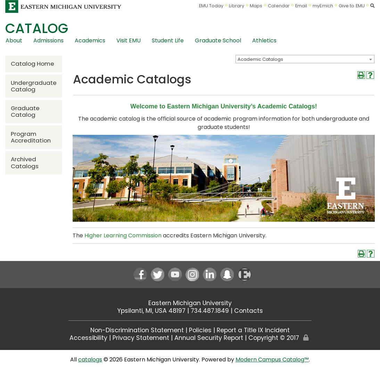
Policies (200, 330)
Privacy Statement (141, 338)
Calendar (279, 6)
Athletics (264, 40)
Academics (90, 40)
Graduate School (218, 40)
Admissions (48, 40)
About (14, 40)
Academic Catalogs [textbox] (260, 59)
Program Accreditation (31, 137)
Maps (256, 6)
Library (236, 6)
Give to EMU (352, 6)
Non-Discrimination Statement (137, 330)
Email (301, 6)
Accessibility (88, 338)
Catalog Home (32, 63)
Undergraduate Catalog (34, 86)
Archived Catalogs (25, 162)
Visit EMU (128, 40)
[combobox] (305, 59)
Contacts (248, 311)
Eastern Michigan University (190, 303)
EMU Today (211, 6)
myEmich (323, 6)
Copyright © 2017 (273, 338)
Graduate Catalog (25, 111)
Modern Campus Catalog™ (272, 360)
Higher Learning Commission (123, 235)
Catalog (36, 28)
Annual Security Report (208, 338)
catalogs (90, 360)
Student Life (168, 40)
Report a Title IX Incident (253, 330)
